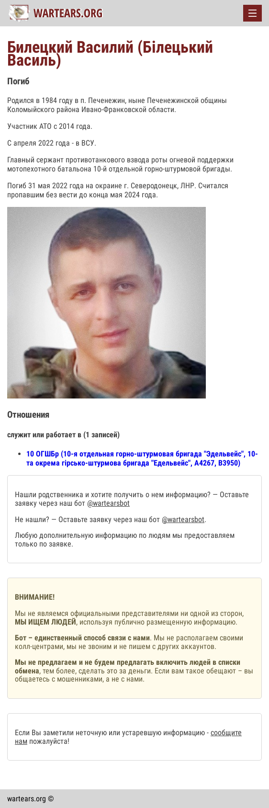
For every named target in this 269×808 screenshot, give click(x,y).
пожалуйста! (48, 741)
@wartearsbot (108, 503)
